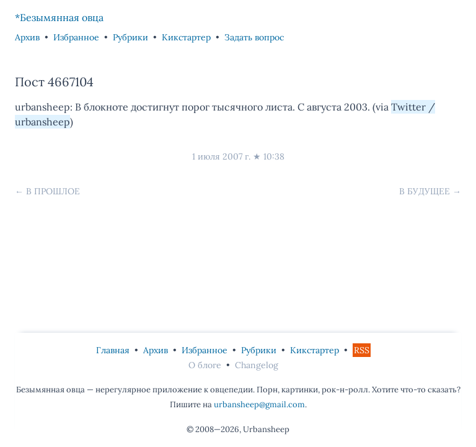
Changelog (256, 365)
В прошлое (53, 191)
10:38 (273, 156)
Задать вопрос (254, 37)
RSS (361, 350)
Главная (113, 350)
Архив (27, 37)
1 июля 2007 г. (221, 156)
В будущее (424, 191)
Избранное (76, 37)
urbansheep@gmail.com (259, 404)
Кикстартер (186, 37)
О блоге (204, 365)
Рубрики (130, 37)
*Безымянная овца (59, 17)
